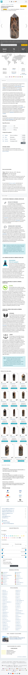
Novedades (4, 520)
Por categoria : (4, 530)
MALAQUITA (5, 615)
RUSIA (17, 581)
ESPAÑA (18, 575)
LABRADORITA (6, 612)
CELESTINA (5, 597)
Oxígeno (6, 135)
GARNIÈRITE (5, 607)
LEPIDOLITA (5, 613)
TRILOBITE (18, 623)
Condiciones (4, 661)
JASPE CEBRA (5, 628)
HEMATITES (5, 609)
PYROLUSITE (5, 619)
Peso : (3, 551)
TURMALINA (5, 625)
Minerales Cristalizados (8, 511)
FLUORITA (18, 606)
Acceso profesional (13, 662)
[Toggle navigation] (26, 1)
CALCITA (18, 596)
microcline (4, 457)
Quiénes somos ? (22, 661)
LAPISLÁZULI (18, 612)
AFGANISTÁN (5, 572)
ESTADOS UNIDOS (19, 582)
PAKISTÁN (5, 581)
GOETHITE (18, 607)
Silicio (6, 137)
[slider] (2, 550)
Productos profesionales (8, 523)
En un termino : (4, 539)
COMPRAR (23, 6)
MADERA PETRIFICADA (20, 613)
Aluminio (6, 141)
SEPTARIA (5, 622)
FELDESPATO (5, 606)
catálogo (3, 4)
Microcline (23, 70)
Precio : (3, 548)
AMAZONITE (5, 591)
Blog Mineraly (5, 665)
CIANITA (18, 597)
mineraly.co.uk (12, 668)
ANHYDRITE (5, 593)
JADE (17, 609)
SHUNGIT (18, 622)
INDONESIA (5, 576)
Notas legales (9, 661)
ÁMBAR (18, 629)
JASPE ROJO (18, 628)
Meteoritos (5, 517)
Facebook (11, 665)
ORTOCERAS (18, 616)
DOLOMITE (18, 603)
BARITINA (5, 596)
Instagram (16, 665)
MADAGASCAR (19, 578)
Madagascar (14, 73)
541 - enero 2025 (23, 74)
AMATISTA (18, 590)
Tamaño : (3, 555)
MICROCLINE (5, 616)
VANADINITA (18, 625)
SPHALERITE (5, 623)
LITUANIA (18, 576)
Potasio (6, 139)
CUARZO (5, 600)
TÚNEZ (4, 582)
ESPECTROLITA (19, 626)
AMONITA (18, 591)
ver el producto (4, 388)
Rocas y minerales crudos (8, 508)
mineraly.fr (5, 668)
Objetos (7, 4)
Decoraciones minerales (8, 510)
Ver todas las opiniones (21, 656)
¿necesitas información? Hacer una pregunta (9, 44)
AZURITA (18, 594)
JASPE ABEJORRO (19, 610)
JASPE (4, 610)
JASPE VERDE (5, 629)
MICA (17, 615)
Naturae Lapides (5, 151)
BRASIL (5, 573)
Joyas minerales (6, 516)
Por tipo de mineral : (5, 544)
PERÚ (17, 579)
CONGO (18, 573)
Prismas (11, 4)
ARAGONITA (5, 594)
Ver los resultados (14, 565)
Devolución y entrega (5, 662)
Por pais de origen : (18, 544)
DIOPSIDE (5, 603)
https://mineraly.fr (18, 666)
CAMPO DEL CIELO (6, 626)
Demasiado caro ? (23, 51)
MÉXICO (5, 579)
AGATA (4, 590)
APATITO (18, 593)
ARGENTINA (18, 572)
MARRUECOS (6, 578)
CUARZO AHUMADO (20, 600)
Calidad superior (6, 522)
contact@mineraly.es (9, 666)
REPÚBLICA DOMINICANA (7, 575)
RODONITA (18, 619)
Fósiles (4, 514)
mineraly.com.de (20, 668)
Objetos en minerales (7, 513)
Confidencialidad (15, 661)
